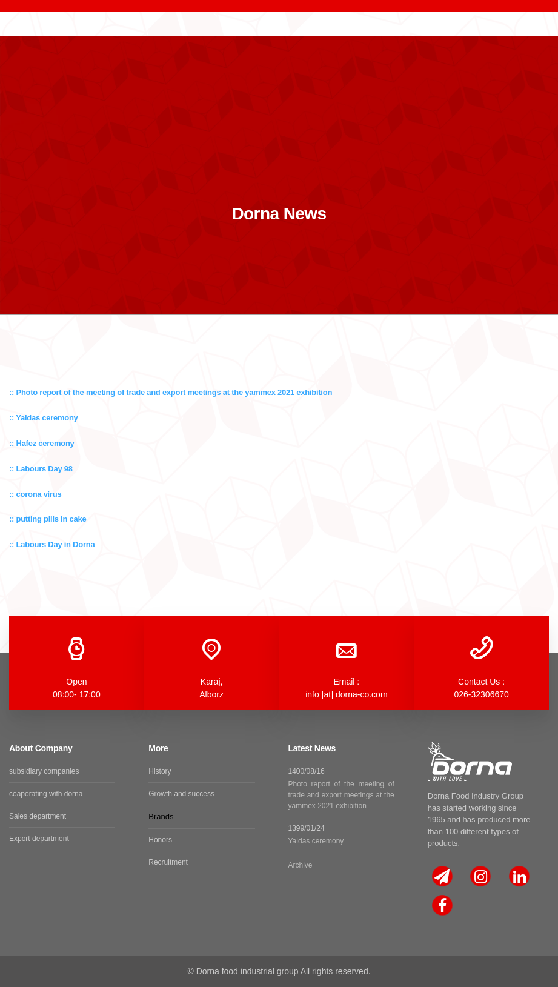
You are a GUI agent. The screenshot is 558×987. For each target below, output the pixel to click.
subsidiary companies (44, 771)
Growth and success (181, 793)
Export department (39, 838)
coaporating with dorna (45, 793)
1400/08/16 (341, 789)
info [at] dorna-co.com (346, 694)
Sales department (37, 816)
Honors (160, 840)
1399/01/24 (341, 835)
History (159, 771)
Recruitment (168, 862)
